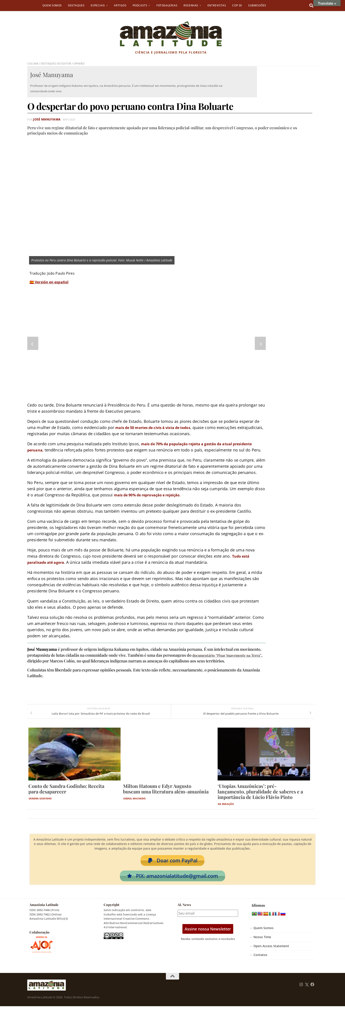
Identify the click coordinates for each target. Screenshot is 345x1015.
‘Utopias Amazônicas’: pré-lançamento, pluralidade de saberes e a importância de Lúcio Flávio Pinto (260, 797)
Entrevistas (216, 5)
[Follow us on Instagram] (301, 993)
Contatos (260, 964)
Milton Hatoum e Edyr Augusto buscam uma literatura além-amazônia (166, 795)
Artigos (120, 5)
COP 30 (237, 5)
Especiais (98, 5)
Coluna (33, 63)
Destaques (76, 5)
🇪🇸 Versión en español (48, 282)
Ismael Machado (134, 804)
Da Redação (226, 810)
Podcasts (140, 5)
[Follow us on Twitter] (307, 993)
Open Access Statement (271, 955)
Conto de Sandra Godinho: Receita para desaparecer (66, 795)
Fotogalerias (166, 5)
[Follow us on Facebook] (312, 993)
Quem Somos (52, 5)
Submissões (257, 5)
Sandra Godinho (40, 804)
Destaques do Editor (58, 63)
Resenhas (191, 5)
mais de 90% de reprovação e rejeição (151, 501)
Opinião (82, 63)
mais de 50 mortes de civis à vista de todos (158, 427)
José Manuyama (43, 119)
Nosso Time (262, 946)
